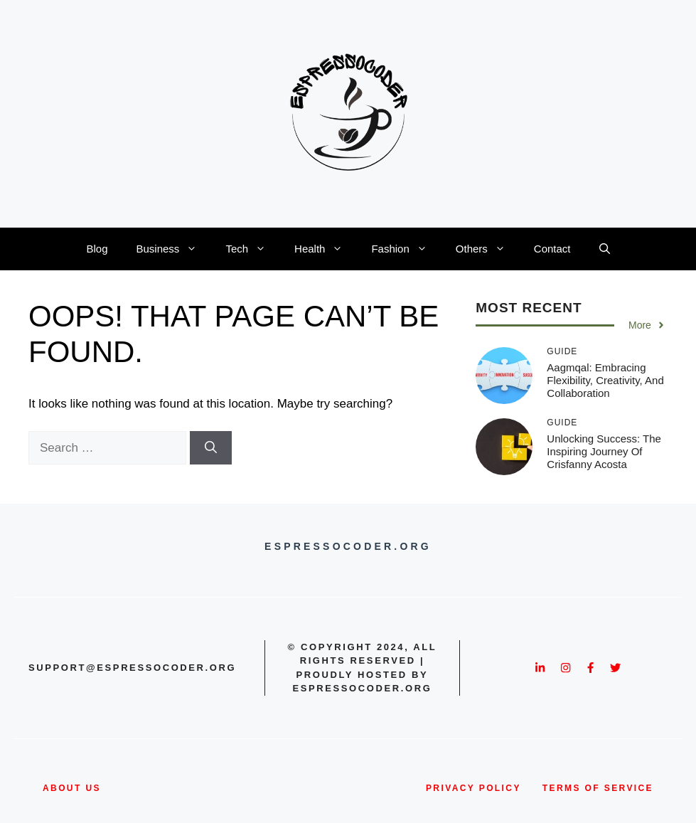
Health (325, 249)
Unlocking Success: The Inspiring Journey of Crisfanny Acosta (604, 451)
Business (174, 249)
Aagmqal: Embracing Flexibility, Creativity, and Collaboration (605, 380)
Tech (252, 249)
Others (488, 249)
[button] (604, 249)
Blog (96, 249)
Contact (552, 249)
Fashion (406, 249)
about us (72, 788)
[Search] (211, 448)
